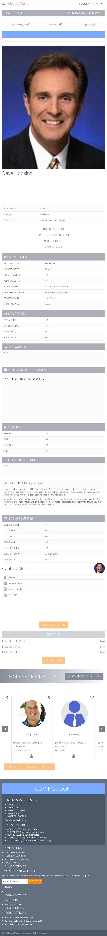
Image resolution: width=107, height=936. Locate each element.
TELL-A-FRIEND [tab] (53, 241)
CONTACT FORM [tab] (53, 229)
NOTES (55, 25)
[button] (85, 3)
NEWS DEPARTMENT (14, 862)
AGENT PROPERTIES (14, 908)
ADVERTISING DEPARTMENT (18, 859)
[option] (74, 728)
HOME (7, 891)
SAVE (89, 25)
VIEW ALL (53, 660)
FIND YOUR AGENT (14, 904)
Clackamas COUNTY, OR (84, 676)
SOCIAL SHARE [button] (53, 247)
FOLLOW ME (20, 25)
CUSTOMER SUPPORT (15, 852)
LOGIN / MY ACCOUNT (15, 895)
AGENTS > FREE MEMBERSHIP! (19, 917)
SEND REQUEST (53, 625)
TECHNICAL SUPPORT (15, 856)
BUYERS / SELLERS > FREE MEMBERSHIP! (24, 920)
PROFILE (53, 34)
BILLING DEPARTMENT (16, 866)
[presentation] (24, 614)
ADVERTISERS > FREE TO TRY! (18, 924)
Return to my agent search (30, 767)
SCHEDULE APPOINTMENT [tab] (53, 235)
